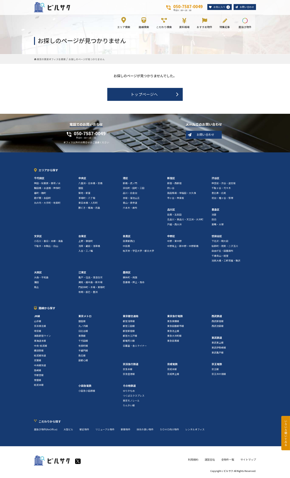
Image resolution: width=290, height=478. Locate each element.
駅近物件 (84, 430)
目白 (214, 220)
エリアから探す (48, 171)
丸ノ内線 (83, 326)
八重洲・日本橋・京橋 (90, 183)
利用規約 (193, 460)
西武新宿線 (218, 321)
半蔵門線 (83, 351)
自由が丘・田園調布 (222, 251)
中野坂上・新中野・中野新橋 (182, 246)
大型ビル (68, 430)
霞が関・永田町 (42, 198)
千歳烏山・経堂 (220, 256)
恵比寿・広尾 (219, 193)
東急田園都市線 (175, 326)
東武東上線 (218, 343)
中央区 (82, 178)
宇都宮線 (39, 375)
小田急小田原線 (86, 391)
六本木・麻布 (130, 208)
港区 (125, 178)
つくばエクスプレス (133, 396)
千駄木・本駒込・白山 (46, 246)
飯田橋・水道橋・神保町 (47, 188)
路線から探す (47, 308)
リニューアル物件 (104, 430)
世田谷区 (217, 236)
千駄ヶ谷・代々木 (221, 188)
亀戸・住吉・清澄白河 (90, 278)
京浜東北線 (40, 326)
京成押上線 (173, 374)
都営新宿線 (129, 331)
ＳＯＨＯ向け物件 (169, 430)
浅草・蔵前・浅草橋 (89, 246)
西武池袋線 (218, 326)
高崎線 (37, 371)
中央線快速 (40, 366)
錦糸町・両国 (130, 278)
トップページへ (144, 95)
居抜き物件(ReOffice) (45, 430)
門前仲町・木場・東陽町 (91, 287)
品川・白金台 (130, 193)
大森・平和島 (41, 278)
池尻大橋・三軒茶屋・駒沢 (226, 261)
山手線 (37, 321)
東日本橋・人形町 (88, 203)
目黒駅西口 (129, 241)
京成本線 (172, 369)
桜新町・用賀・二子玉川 (225, 246)
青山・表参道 (130, 203)
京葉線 (37, 361)
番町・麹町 (40, 193)
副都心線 (83, 361)
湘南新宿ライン (42, 336)
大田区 (38, 273)
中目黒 (126, 246)
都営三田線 (129, 326)
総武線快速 (40, 356)
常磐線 (37, 380)
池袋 (214, 215)
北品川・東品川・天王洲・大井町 (185, 220)
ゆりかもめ (129, 391)
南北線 (82, 356)
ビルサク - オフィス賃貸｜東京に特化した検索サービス (52, 7)
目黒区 (127, 236)
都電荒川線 (129, 341)
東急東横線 (173, 321)
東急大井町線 (174, 336)
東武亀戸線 (218, 353)
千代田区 (39, 178)
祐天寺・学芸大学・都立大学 (138, 251)
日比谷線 (83, 331)
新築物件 (125, 430)
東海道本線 (40, 341)
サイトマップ (248, 460)
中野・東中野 (174, 241)
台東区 (82, 236)
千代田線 (83, 341)
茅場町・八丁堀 (86, 198)
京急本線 (127, 369)
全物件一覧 (227, 460)
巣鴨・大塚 (218, 225)
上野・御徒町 (85, 241)
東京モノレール (131, 401)
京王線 (215, 369)
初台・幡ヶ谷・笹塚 (222, 198)
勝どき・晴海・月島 (89, 208)
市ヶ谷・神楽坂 (175, 198)
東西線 (82, 336)
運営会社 (210, 460)
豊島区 (215, 210)
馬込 (36, 287)
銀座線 (82, 321)
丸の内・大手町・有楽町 (47, 203)
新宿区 (171, 178)
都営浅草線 (129, 321)
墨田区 (127, 273)
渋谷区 (215, 178)
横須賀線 (39, 351)
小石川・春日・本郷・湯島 (48, 241)
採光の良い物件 (145, 430)
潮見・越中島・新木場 (90, 283)
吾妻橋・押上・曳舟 (133, 283)
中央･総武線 (40, 346)
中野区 (171, 236)
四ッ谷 (170, 188)
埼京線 (37, 331)
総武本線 (39, 385)
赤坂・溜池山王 (131, 198)
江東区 (82, 273)
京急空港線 (129, 374)
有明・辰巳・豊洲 (88, 292)
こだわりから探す (50, 422)
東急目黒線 (173, 341)
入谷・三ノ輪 (85, 251)
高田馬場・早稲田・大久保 (181, 193)
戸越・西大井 (174, 225)
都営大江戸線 (130, 336)
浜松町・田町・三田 (133, 188)
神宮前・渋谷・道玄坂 (224, 183)
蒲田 (36, 283)
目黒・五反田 (174, 215)
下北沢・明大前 (220, 241)
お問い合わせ (246, 7)
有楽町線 (83, 346)
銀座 (80, 188)
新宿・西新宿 (174, 183)
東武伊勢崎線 (219, 348)
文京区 (38, 236)
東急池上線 (173, 331)
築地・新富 (84, 193)
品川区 (171, 210)
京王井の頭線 (219, 374)
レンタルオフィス (195, 430)
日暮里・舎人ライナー (135, 346)
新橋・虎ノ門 (130, 183)
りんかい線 (129, 406)
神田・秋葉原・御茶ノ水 (47, 183)
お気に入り (220, 7)
